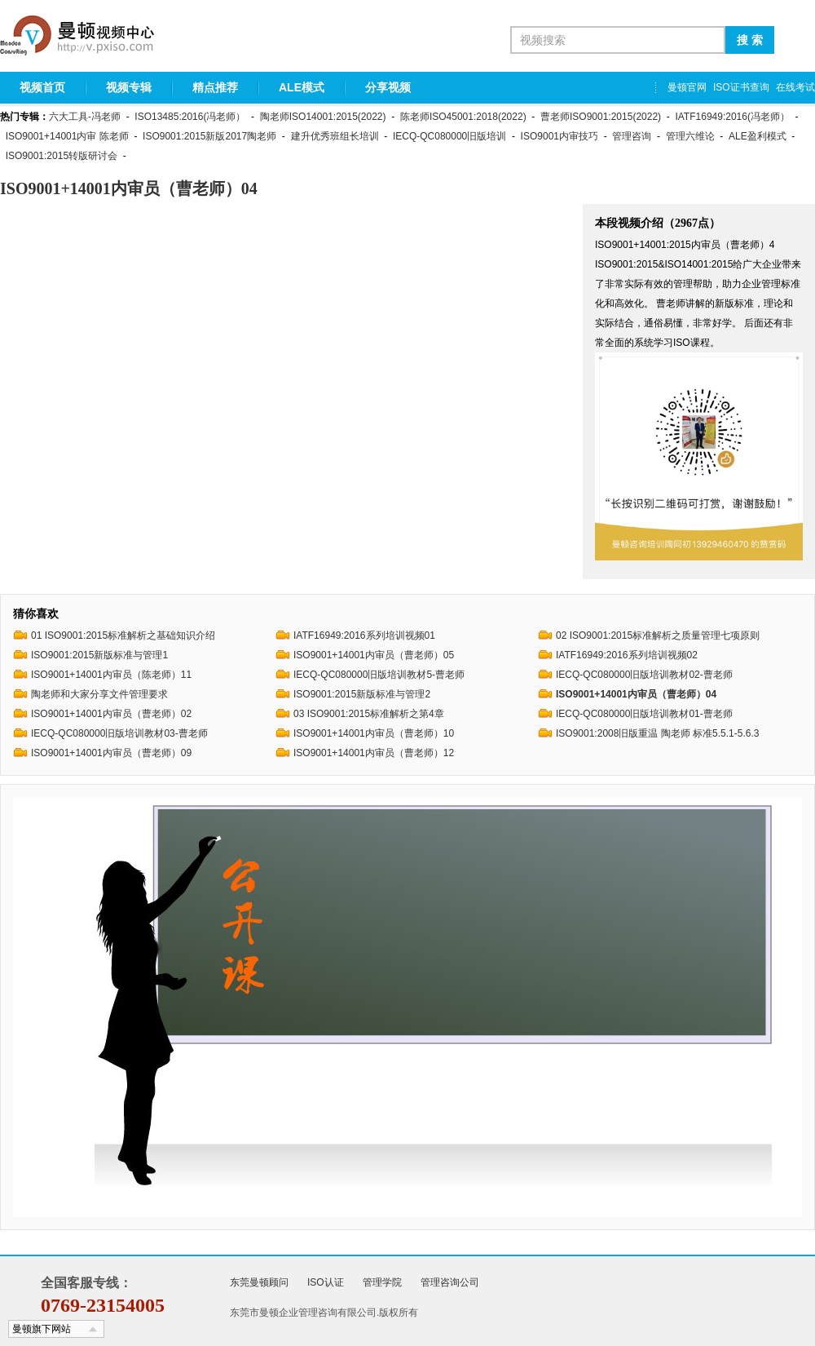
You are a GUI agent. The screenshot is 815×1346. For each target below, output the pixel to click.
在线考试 (795, 87)
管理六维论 (690, 136)
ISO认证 (325, 1282)
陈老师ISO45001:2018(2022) (463, 116)
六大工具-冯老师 (85, 116)
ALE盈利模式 (757, 136)
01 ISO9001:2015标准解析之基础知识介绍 (123, 635)
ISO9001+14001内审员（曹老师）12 (373, 753)
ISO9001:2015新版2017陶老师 (209, 136)
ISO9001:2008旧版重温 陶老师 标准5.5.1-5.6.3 (657, 733)
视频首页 (42, 87)
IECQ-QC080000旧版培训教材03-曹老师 (119, 733)
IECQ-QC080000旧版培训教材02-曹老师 (644, 674)
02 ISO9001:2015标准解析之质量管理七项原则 (658, 635)
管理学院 (382, 1282)
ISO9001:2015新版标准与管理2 (361, 694)
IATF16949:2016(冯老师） (732, 116)
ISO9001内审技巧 (559, 136)
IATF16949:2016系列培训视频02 (627, 655)
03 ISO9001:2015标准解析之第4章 (368, 713)
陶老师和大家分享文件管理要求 (99, 694)
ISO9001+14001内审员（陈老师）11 (111, 674)
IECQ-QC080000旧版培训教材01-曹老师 (644, 713)
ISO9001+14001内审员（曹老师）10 (373, 733)
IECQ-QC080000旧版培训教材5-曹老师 (379, 674)
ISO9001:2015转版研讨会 (61, 156)
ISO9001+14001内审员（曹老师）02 (111, 713)
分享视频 (388, 87)
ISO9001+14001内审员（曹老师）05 (373, 655)
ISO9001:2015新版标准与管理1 (99, 655)
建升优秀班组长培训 (335, 136)
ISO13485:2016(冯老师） (189, 116)
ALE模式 (301, 87)
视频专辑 (129, 87)
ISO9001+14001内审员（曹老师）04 (636, 694)
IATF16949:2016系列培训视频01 (364, 635)
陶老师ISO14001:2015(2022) (323, 116)
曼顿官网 (687, 87)
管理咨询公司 (450, 1282)
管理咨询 (631, 136)
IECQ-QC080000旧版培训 (449, 136)
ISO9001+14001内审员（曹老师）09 (111, 753)
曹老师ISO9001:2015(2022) (600, 116)
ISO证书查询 (741, 87)
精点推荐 (215, 87)
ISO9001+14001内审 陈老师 (67, 136)
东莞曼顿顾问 (259, 1282)
